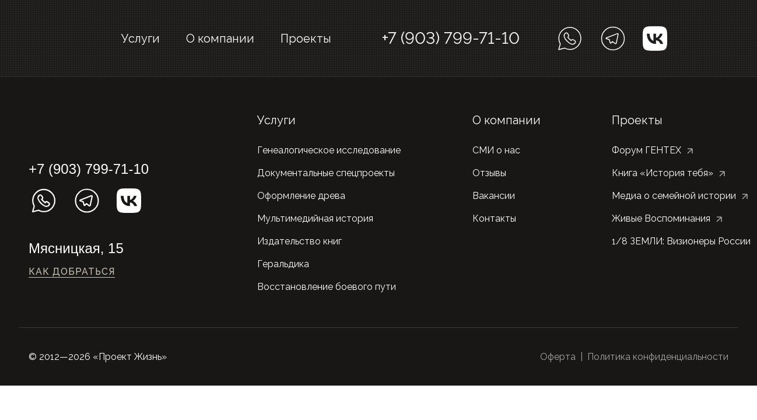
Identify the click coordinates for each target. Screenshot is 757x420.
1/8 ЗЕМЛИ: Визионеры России (681, 241)
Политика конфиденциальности (657, 356)
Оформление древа (301, 195)
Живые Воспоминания (661, 218)
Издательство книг (299, 241)
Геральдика (283, 264)
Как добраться (72, 271)
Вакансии (493, 195)
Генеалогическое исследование (329, 150)
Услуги (140, 39)
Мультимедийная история (315, 218)
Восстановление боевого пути (326, 286)
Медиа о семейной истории (674, 195)
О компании (220, 39)
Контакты (494, 218)
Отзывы (489, 172)
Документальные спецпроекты (326, 172)
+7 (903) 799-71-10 (451, 38)
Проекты (306, 39)
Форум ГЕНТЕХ (646, 150)
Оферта (558, 356)
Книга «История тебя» (662, 172)
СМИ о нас (496, 150)
